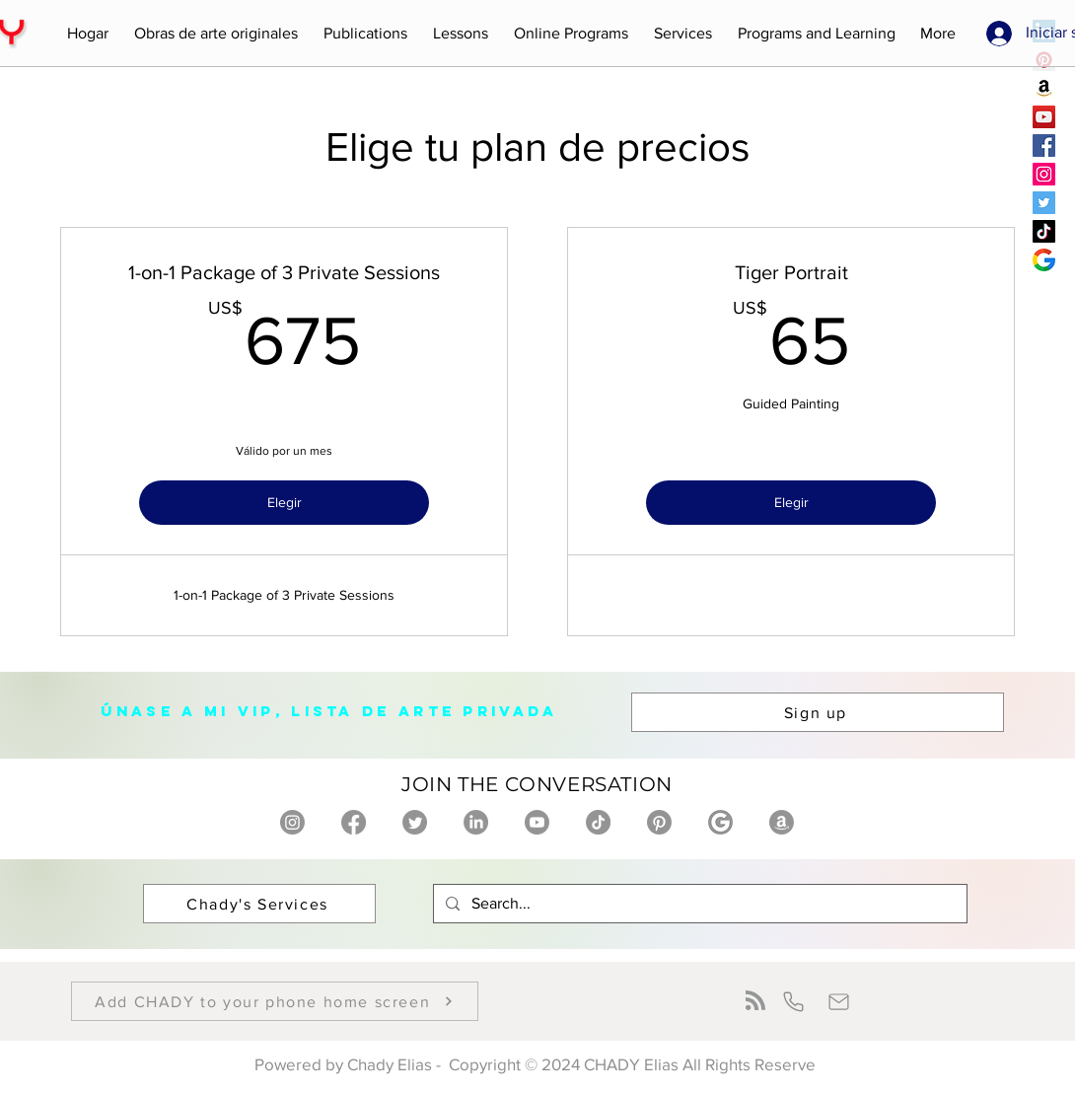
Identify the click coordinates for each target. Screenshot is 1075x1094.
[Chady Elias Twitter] (1044, 202)
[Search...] (698, 903)
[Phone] (793, 1001)
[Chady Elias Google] (1044, 260)
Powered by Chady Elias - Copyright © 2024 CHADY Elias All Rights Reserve (537, 1064)
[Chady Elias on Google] (720, 822)
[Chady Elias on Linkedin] (476, 822)
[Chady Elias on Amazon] (781, 822)
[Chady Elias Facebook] (1044, 145)
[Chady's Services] (259, 903)
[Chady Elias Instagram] (1044, 174)
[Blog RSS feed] (755, 1001)
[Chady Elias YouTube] (1044, 117)
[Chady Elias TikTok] (1044, 231)
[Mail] (838, 1001)
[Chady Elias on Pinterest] (659, 822)
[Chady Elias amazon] (1044, 88)
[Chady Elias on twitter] (414, 822)
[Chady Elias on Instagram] (292, 822)
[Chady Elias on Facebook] (353, 822)
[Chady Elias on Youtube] (537, 822)
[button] (216, 33)
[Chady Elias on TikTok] (598, 822)
